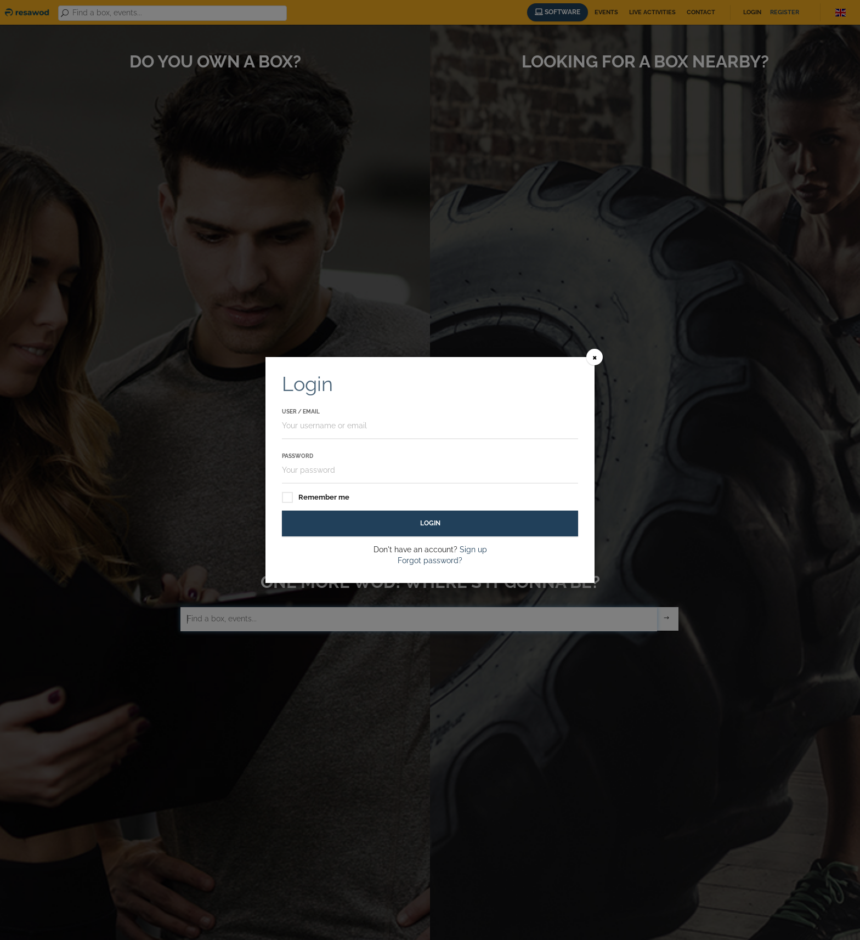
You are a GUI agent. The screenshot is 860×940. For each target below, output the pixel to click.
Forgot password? (430, 560)
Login (430, 523)
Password (297, 456)
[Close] (594, 357)
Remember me (315, 497)
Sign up (473, 549)
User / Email (301, 412)
